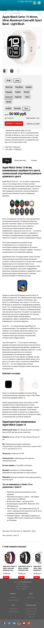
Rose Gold (17, 108)
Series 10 (16, 535)
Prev (5, 47)
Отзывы (15, 10)
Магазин (13, 594)
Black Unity (9, 87)
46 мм (17, 80)
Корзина (13, 597)
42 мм (8, 80)
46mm (34, 531)
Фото (31, 594)
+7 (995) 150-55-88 (31, 611)
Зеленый (26, 92)
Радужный (18, 97)
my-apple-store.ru (25, 582)
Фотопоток (30, 597)
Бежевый (28, 87)
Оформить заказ (13, 600)
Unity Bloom (19, 87)
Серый (27, 97)
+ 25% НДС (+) (12, 149)
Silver (26, 108)
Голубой (17, 92)
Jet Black (8, 108)
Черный (8, 102)
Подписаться (13, 609)
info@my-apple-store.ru (31, 615)
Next (39, 47)
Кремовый (9, 97)
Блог (13, 605)
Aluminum (9, 535)
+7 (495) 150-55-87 (31, 609)
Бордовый (9, 92)
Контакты (22, 10)
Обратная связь (31, 605)
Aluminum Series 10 (16, 531)
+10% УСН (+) (11, 147)
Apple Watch (27, 531)
